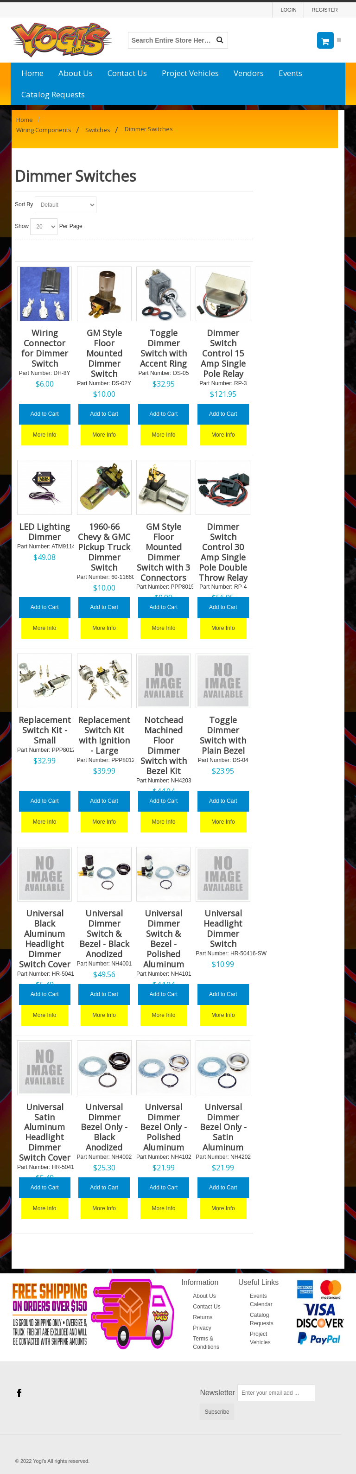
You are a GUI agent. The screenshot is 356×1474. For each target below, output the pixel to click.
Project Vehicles (190, 73)
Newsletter (217, 1393)
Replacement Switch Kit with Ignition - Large (104, 735)
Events (290, 73)
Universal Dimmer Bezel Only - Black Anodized (104, 1127)
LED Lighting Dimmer (44, 531)
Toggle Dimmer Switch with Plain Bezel (223, 735)
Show (22, 226)
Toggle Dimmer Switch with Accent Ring (163, 348)
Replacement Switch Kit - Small (45, 730)
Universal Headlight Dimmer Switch (222, 928)
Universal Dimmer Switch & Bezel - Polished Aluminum (163, 939)
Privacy (202, 1328)
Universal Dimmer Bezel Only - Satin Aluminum (223, 1127)
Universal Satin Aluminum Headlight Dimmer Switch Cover (44, 1132)
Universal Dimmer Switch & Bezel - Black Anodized (104, 933)
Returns (202, 1317)
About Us (75, 73)
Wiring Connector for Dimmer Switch (44, 348)
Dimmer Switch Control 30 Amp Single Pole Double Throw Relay (223, 552)
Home (32, 73)
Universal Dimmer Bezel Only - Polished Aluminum (163, 1127)
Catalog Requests (53, 94)
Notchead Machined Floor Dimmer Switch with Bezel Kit (163, 745)
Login (288, 10)
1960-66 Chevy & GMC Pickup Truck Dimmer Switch (104, 547)
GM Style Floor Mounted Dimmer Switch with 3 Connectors (163, 552)
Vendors (249, 73)
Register (324, 10)
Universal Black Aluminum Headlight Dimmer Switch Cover (44, 939)
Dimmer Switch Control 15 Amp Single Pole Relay (223, 353)
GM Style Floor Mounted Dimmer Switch (104, 353)
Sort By (24, 204)
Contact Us (127, 73)
